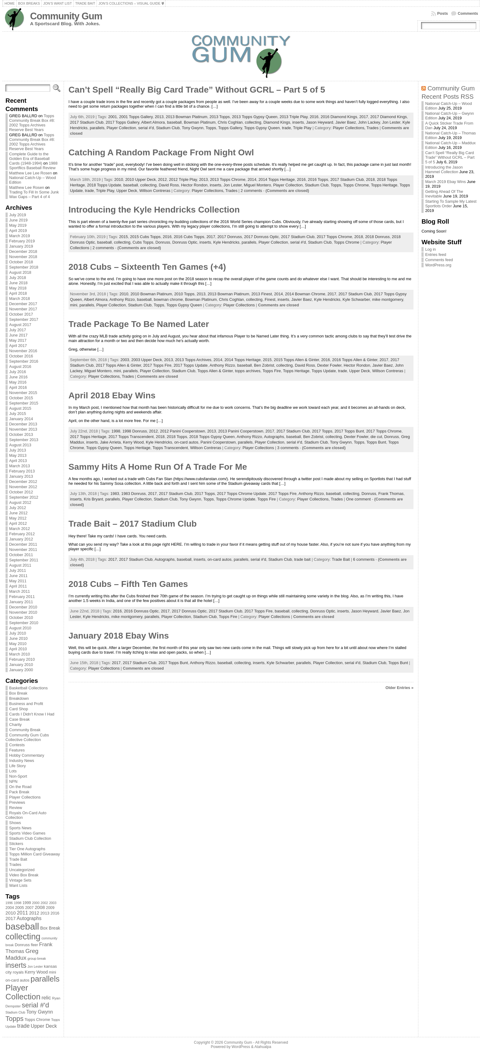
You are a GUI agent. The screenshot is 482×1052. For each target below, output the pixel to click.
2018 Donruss (377, 236)
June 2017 (18, 335)
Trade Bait (18, 859)
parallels (97, 128)
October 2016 (21, 356)
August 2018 (20, 272)
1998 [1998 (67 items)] (18, 903)
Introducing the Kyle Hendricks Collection (154, 209)
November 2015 (23, 392)
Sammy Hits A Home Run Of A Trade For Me (158, 467)
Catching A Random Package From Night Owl (161, 152)
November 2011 (23, 549)
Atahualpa (262, 1047)
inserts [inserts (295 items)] (16, 965)
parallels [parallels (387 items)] (44, 978)
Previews (17, 802)
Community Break (25, 729)
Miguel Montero (257, 185)
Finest (270, 299)
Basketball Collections (28, 688)
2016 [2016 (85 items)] (54, 913)
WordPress (240, 1047)
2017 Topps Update (191, 365)
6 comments (364, 559)
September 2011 (23, 560)
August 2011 (20, 565)
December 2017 (23, 303)
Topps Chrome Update (235, 499)
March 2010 (19, 654)
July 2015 (17, 413)
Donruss (163, 242)
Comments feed (439, 259)
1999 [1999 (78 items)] (26, 903)
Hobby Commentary (26, 755)
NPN (13, 781)
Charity (15, 724)
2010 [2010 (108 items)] (11, 912)
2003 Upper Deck (146, 359)
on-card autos (186, 442)
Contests (17, 745)
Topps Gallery (230, 128)
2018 (370, 179)
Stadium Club (168, 128)
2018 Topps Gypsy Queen (212, 436)
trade (286, 128)
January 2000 (21, 669)
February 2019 (22, 241)
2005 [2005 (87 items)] (19, 907)
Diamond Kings (276, 122)
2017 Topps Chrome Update (241, 493)
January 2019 (21, 246)
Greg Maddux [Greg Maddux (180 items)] (22, 954)
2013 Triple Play (294, 116)
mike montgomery (387, 299)
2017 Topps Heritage (88, 436)
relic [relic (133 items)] (46, 998)
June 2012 (18, 513)
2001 (112, 116)
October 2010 (21, 617)
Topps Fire (272, 371)
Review (15, 807)
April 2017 (18, 345)
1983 (114, 493)
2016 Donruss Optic (141, 611)
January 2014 (21, 418)
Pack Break (19, 792)
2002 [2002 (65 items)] (44, 903)
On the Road (20, 786)
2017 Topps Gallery (122, 122)
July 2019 (17, 215)
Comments (468, 13)
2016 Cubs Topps (189, 236)
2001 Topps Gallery (135, 116)
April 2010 (18, 649)
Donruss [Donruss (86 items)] (22, 944)
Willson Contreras (154, 190)
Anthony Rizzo (122, 299)
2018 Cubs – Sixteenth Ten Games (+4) (147, 267)
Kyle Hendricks (226, 242)
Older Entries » (399, 687)
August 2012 (20, 502)
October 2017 (21, 314)
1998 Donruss (134, 431)
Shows (15, 822)
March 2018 (19, 298)
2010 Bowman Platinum (151, 294)
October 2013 (21, 434)
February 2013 (22, 471)
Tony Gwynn (192, 128)
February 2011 (22, 596)
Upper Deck (126, 190)
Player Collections (25, 797)
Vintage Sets (20, 880)
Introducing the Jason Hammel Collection (444, 169)
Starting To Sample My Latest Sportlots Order (450, 203)
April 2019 (18, 230)
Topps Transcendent (170, 447)
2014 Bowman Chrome (305, 294)
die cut (376, 436)
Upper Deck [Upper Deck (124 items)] (44, 1026)
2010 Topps (184, 294)
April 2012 (18, 523)
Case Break (19, 719)
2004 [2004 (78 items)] (10, 908)
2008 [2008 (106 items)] (40, 907)
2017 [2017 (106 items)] (11, 918)
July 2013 (17, 450)
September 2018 (23, 267)
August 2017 (20, 324)
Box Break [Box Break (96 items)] (50, 928)
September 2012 (23, 497)
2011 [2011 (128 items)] (22, 912)
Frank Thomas (391, 493)
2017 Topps (322, 431)
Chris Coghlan (230, 122)
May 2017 (17, 340)
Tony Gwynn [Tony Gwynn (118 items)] (39, 1011)
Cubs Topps (142, 242)
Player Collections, (349, 128)
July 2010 (17, 633)
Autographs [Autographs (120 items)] (29, 918)
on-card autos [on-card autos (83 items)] (18, 980)
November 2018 (23, 256)
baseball (174, 122)
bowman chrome (168, 299)
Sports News (20, 828)
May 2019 (17, 225)
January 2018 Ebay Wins (119, 635)
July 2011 (17, 570)
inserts (298, 122)
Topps (211, 128)
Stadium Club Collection (30, 838)
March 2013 (19, 466)
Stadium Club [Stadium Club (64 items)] (15, 1012)
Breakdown (19, 698)
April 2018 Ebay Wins (112, 395)
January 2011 (21, 602)
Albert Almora (153, 122)
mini (73, 305)
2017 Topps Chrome (334, 236)
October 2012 (21, 492)
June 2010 (18, 638)
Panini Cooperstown (218, 442)
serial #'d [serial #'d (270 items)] (35, 1005)
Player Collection (121, 128)
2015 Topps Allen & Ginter (296, 359)
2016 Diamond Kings (339, 116)
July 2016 (17, 371)
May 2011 (17, 581)
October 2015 (21, 398)
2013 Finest (261, 294)
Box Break (18, 693)
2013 (159, 116)
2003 (124, 359)
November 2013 (23, 429)
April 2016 (18, 387)
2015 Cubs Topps (145, 236)
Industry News (21, 760)
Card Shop (18, 709)
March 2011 (19, 591)
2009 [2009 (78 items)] (50, 908)
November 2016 (23, 351)
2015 (123, 236)
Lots (13, 771)
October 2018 (21, 262)
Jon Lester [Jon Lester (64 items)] (35, 966)
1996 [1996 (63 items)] (9, 903)
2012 (162, 179)
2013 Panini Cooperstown (240, 431)
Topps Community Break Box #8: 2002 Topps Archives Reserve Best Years (32, 123)
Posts (442, 13)
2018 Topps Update (104, 185)
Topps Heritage (384, 185)
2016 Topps (318, 179)
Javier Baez (345, 122)
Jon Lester (391, 122)
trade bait (302, 559)
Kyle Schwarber (356, 299)
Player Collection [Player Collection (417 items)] (23, 992)
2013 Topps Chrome (227, 179)
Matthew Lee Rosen (26, 187)
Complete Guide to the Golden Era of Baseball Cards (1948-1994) (29, 158)
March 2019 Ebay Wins (445, 181)
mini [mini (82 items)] (52, 972)
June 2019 (18, 220)
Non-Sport (18, 776)
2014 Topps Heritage (277, 179)
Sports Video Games (27, 833)
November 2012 (23, 486)
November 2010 (23, 612)
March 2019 (19, 235)
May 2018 (17, 288)
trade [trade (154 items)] (23, 1026)
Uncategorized (22, 869)
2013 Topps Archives (193, 359)
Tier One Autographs (27, 849)
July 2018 (17, 277)
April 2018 (18, 293)
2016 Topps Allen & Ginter (354, 359)
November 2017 (23, 309)
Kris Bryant (93, 499)
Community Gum (66, 16)
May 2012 (17, 518)
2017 (363, 116)
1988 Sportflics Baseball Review (33, 165)
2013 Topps (220, 116)
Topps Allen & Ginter (215, 371)
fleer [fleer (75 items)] (34, 945)
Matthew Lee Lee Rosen (30, 173)
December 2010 (23, 607)
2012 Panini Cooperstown (182, 431)
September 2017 (23, 319)
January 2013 (21, 476)
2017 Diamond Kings (388, 116)
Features (17, 750)
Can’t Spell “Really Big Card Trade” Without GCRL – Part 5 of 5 (197, 89)
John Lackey (369, 122)
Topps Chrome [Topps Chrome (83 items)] (37, 1019)
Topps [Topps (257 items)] (15, 1018)
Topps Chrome (356, 185)
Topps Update (324, 371)
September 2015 (23, 403)
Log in (430, 249)
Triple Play (302, 128)
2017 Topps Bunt (349, 431)
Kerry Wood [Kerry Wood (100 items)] (36, 972)
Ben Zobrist (264, 365)
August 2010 (20, 628)
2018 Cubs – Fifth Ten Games (128, 584)
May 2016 (17, 382)
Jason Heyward (319, 122)
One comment (358, 499)
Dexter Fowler (329, 365)
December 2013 (23, 424)
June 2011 (18, 575)
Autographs (274, 436)
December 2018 (23, 251)
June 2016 (18, 377)
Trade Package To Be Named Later (139, 324)
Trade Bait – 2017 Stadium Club (133, 523)
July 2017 (17, 330)
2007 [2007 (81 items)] (29, 908)
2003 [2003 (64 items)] (53, 903)
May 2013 (17, 455)
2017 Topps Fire (157, 365)
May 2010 (17, 643)
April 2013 (18, 460)
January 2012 (21, 539)
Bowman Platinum (199, 122)
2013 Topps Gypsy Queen (255, 116)
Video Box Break (23, 875)
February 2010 (22, 659)
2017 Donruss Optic (261, 236)
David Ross (169, 185)
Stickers (16, 843)
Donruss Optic (184, 242)
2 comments (251, 190)
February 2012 (22, 534)
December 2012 (23, 481)
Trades (15, 864)
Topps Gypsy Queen (262, 128)
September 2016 (23, 361)
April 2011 (18, 586)
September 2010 (23, 622)
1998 (116, 431)
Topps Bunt (376, 442)
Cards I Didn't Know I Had (31, 714)
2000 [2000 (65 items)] (35, 903)
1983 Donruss (133, 493)
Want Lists (18, 885)
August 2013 (20, 445)
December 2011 (23, 544)
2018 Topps (177, 436)
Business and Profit (26, 703)
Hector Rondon (194, 185)
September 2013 (23, 439)
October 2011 (21, 554)
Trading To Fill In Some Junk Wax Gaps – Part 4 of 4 (34, 194)
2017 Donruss (229, 236)
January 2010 (21, 664)
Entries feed (435, 254)
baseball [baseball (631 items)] (22, 926)
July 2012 (17, 507)
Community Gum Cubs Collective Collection (27, 737)
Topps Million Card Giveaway (34, 854)
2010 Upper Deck (140, 179)
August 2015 (20, 408)
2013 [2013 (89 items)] (44, 913)
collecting (253, 122)
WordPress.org (438, 265)
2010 (118, 179)
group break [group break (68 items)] (37, 958)
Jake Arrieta (110, 442)
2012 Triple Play (183, 179)
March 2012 (19, 528)
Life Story (17, 765)
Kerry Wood (133, 442)
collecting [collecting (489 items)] (23, 936)
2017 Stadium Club (87, 122)
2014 (251, 179)
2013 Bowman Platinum (186, 116)
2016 (314, 116)
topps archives (248, 371)
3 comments (288, 447)
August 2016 (20, 366)
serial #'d (146, 128)
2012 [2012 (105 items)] (34, 913)
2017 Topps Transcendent (131, 436)
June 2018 (18, 283)
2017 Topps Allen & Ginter (118, 365)
